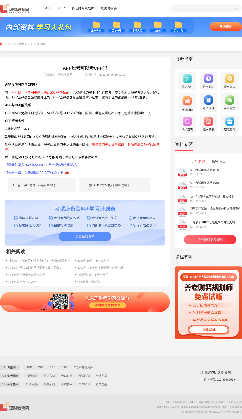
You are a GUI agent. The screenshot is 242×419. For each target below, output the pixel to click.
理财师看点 (109, 8)
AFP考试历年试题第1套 (205, 169)
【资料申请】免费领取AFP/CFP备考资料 (34, 172)
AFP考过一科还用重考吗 (39, 185)
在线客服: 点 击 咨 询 (217, 372)
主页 (7, 43)
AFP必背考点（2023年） (24, 281)
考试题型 (101, 375)
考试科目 (66, 375)
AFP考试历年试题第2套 (205, 182)
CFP (61, 8)
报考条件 (32, 375)
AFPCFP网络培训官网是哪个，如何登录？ (35, 267)
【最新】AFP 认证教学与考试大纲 (212, 222)
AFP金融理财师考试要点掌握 (26, 274)
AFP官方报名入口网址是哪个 (112, 185)
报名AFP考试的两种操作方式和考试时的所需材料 (39, 260)
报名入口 (49, 375)
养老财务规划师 (83, 8)
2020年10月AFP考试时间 (93, 260)
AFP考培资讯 (22, 43)
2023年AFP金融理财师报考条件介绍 (100, 267)
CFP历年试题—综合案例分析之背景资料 (215, 208)
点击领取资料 (85, 236)
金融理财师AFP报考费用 (92, 274)
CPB (52, 367)
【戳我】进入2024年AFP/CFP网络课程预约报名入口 (43, 165)
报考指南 (39, 43)
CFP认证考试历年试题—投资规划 (212, 196)
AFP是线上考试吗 (88, 281)
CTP (64, 367)
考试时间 (84, 375)
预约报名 (225, 26)
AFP (48, 8)
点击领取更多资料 (210, 239)
